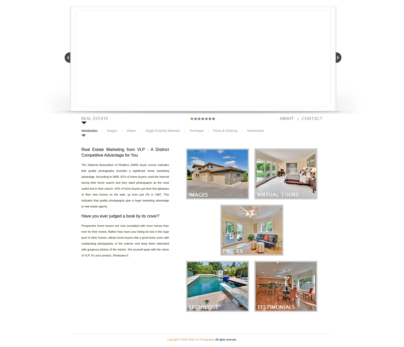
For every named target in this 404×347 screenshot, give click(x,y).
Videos (131, 131)
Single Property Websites (162, 131)
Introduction (89, 131)
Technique (197, 131)
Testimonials (255, 131)
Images (112, 131)
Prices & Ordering (225, 131)
